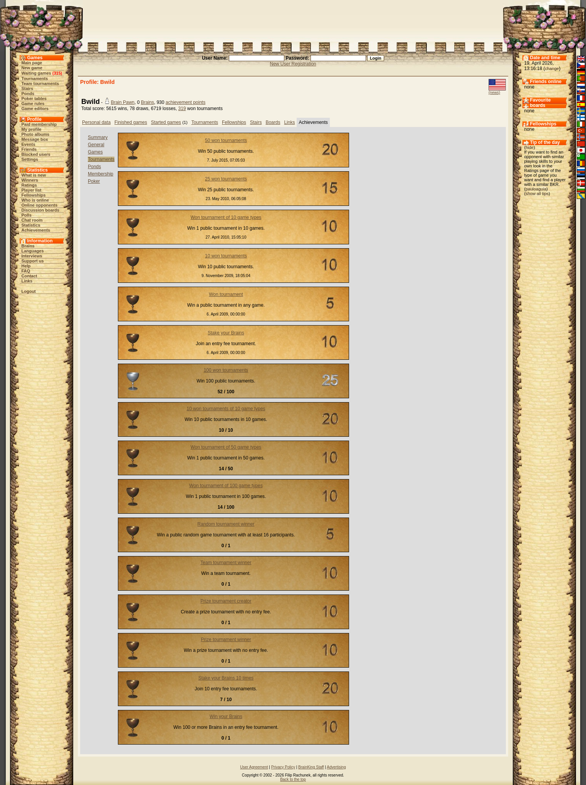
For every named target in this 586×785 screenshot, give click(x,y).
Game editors (35, 108)
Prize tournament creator (225, 601)
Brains (28, 246)
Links (27, 281)
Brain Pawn (122, 102)
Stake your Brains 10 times (226, 678)
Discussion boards (40, 210)
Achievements (36, 230)
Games (95, 152)
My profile (32, 129)
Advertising (336, 767)
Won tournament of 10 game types (225, 217)
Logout (29, 291)
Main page (32, 62)
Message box (35, 139)
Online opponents (40, 205)
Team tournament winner (225, 562)
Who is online (35, 200)
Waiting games (36, 73)
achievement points (185, 102)
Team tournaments (40, 83)
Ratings (29, 185)
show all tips (537, 193)
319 (182, 108)
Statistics (31, 225)
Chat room (32, 220)
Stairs (28, 88)
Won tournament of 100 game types (226, 485)
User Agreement (254, 767)
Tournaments (35, 78)
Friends (29, 149)
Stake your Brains (226, 333)
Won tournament (226, 294)
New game (32, 67)
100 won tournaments (226, 370)
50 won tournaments (226, 140)
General (96, 144)
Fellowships (34, 195)
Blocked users (36, 154)
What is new (34, 175)
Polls (27, 215)
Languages (33, 251)
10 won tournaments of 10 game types (225, 408)
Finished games (130, 122)
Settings (30, 159)
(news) (494, 92)
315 (57, 73)
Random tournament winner (225, 524)
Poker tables (34, 98)
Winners (30, 180)
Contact (29, 276)
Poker (94, 181)
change (552, 68)
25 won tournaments (226, 179)
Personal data (96, 122)
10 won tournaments (226, 256)
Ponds (28, 93)
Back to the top (293, 779)
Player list (32, 190)
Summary (97, 137)
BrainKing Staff (311, 767)
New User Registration (293, 64)
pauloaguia (536, 189)
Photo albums (36, 134)
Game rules (33, 103)
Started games (166, 122)
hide (530, 147)
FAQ (26, 271)
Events (28, 144)
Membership (100, 174)
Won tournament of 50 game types (225, 447)
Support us (33, 261)
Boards (272, 122)
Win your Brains (226, 716)
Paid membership (39, 124)
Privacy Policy (283, 767)
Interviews (32, 256)
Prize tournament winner (226, 639)
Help (26, 266)
